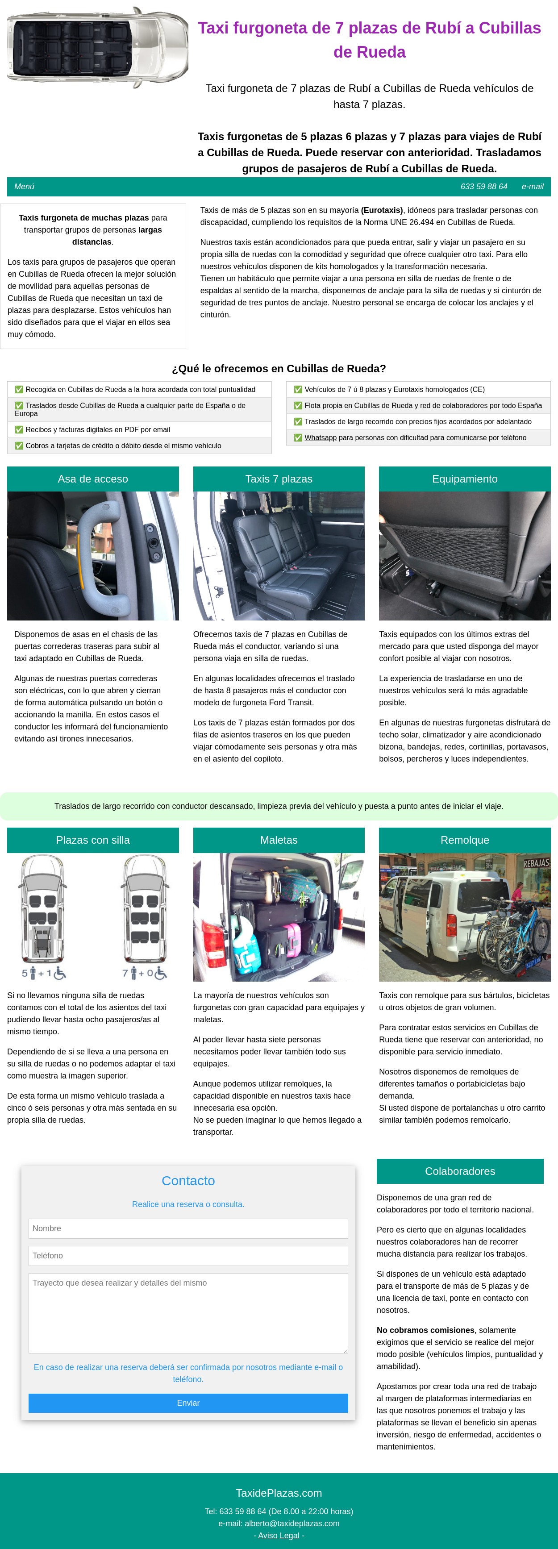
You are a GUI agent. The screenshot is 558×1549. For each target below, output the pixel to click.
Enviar (188, 1403)
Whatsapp (320, 437)
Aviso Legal (279, 1535)
